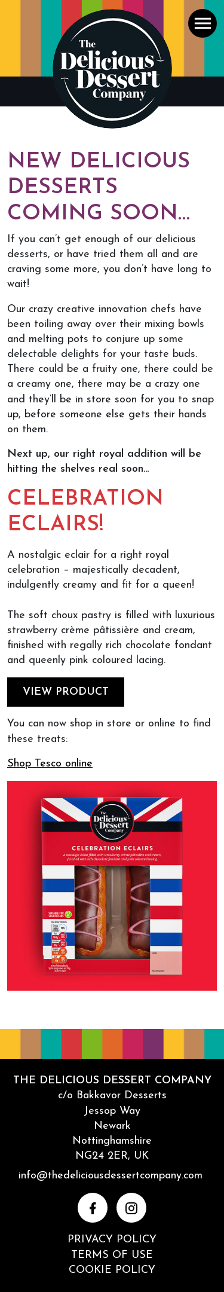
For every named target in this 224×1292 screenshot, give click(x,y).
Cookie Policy (112, 1270)
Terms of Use (112, 1255)
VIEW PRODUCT (66, 692)
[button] (202, 23)
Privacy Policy (112, 1239)
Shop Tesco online (50, 763)
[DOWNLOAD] (112, 890)
